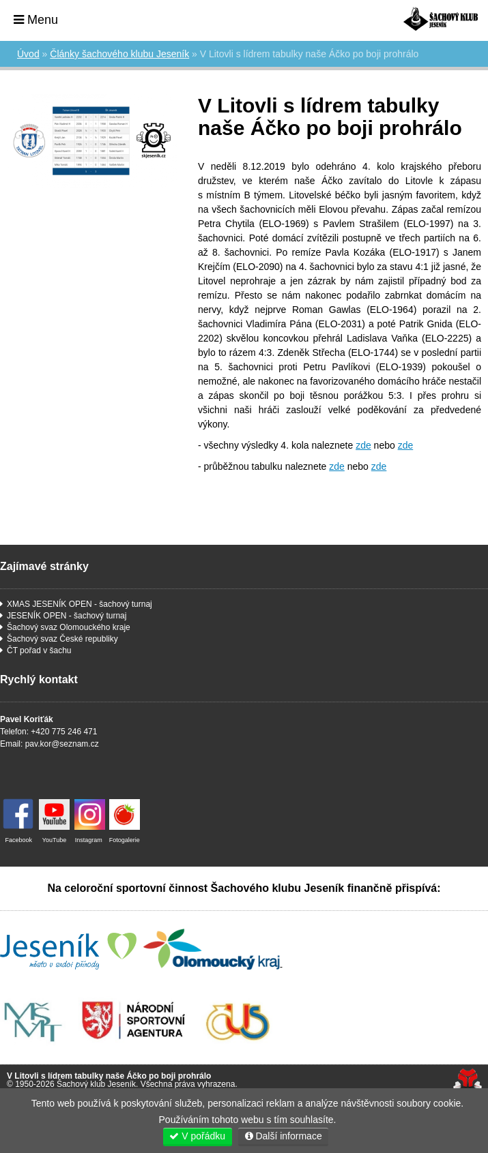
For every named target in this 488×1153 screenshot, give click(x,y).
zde (363, 445)
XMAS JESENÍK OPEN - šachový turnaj (79, 604)
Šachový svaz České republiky (62, 639)
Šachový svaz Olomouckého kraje (68, 627)
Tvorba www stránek (467, 1079)
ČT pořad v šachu (39, 650)
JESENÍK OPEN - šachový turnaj (66, 615)
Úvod (440, 19)
